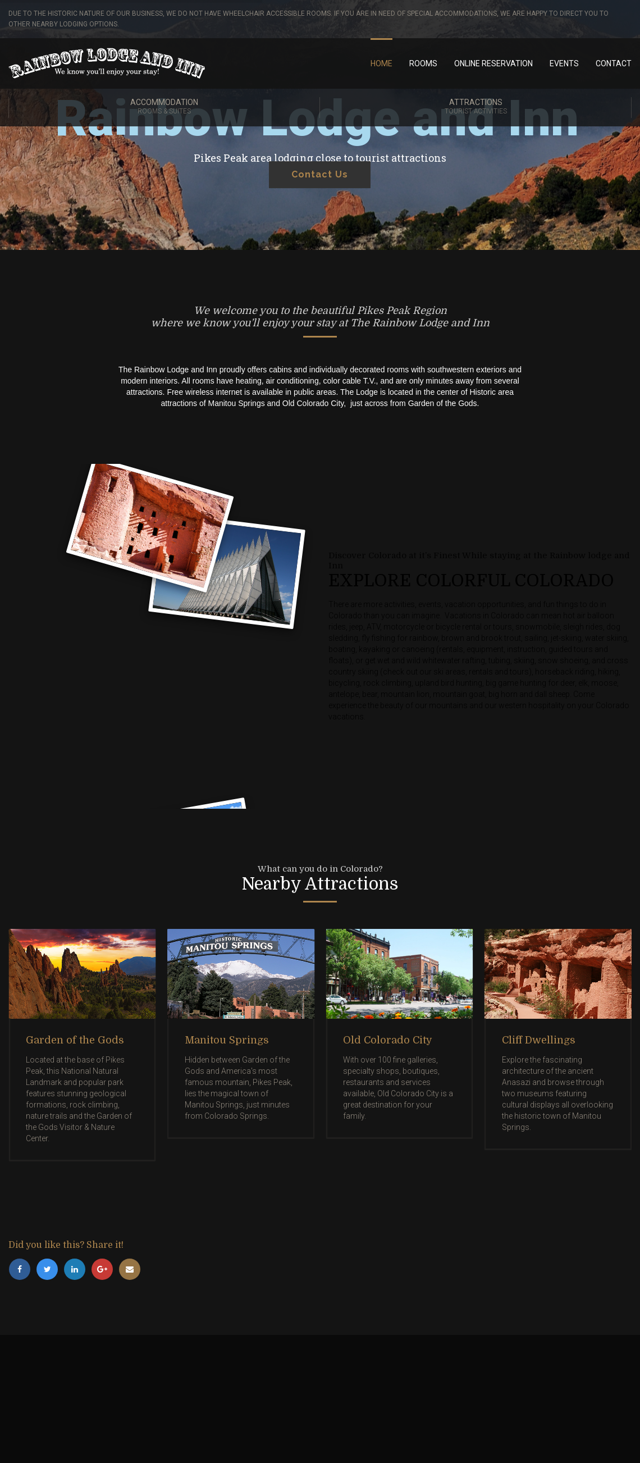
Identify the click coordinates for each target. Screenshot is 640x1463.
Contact (614, 63)
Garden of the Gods (75, 1040)
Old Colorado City (387, 1040)
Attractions (475, 107)
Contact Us (319, 193)
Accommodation (164, 107)
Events (564, 63)
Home (381, 63)
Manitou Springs (227, 1040)
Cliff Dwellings (538, 1040)
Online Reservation (493, 63)
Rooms (423, 63)
